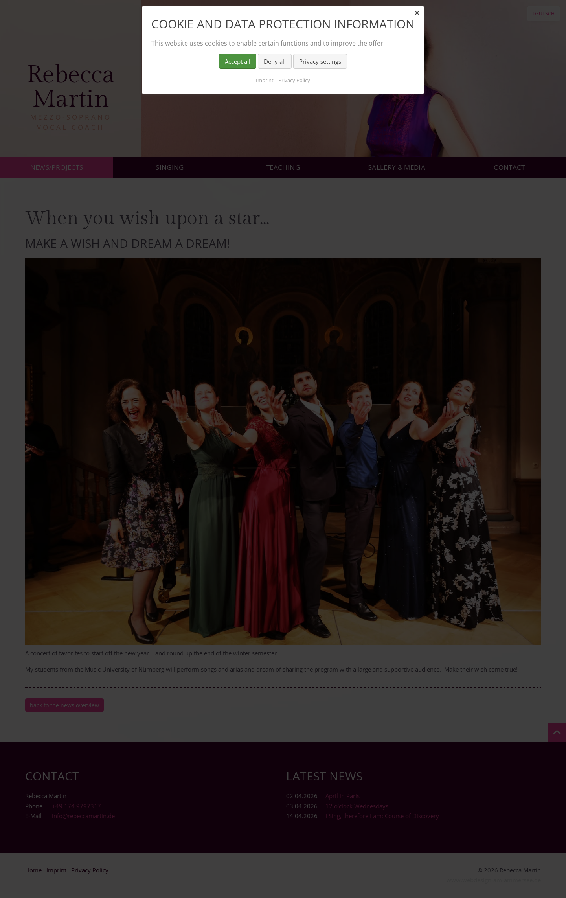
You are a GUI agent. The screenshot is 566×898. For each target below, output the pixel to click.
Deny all (275, 61)
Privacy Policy (294, 80)
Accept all (237, 61)
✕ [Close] (416, 13)
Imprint (265, 80)
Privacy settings (320, 61)
